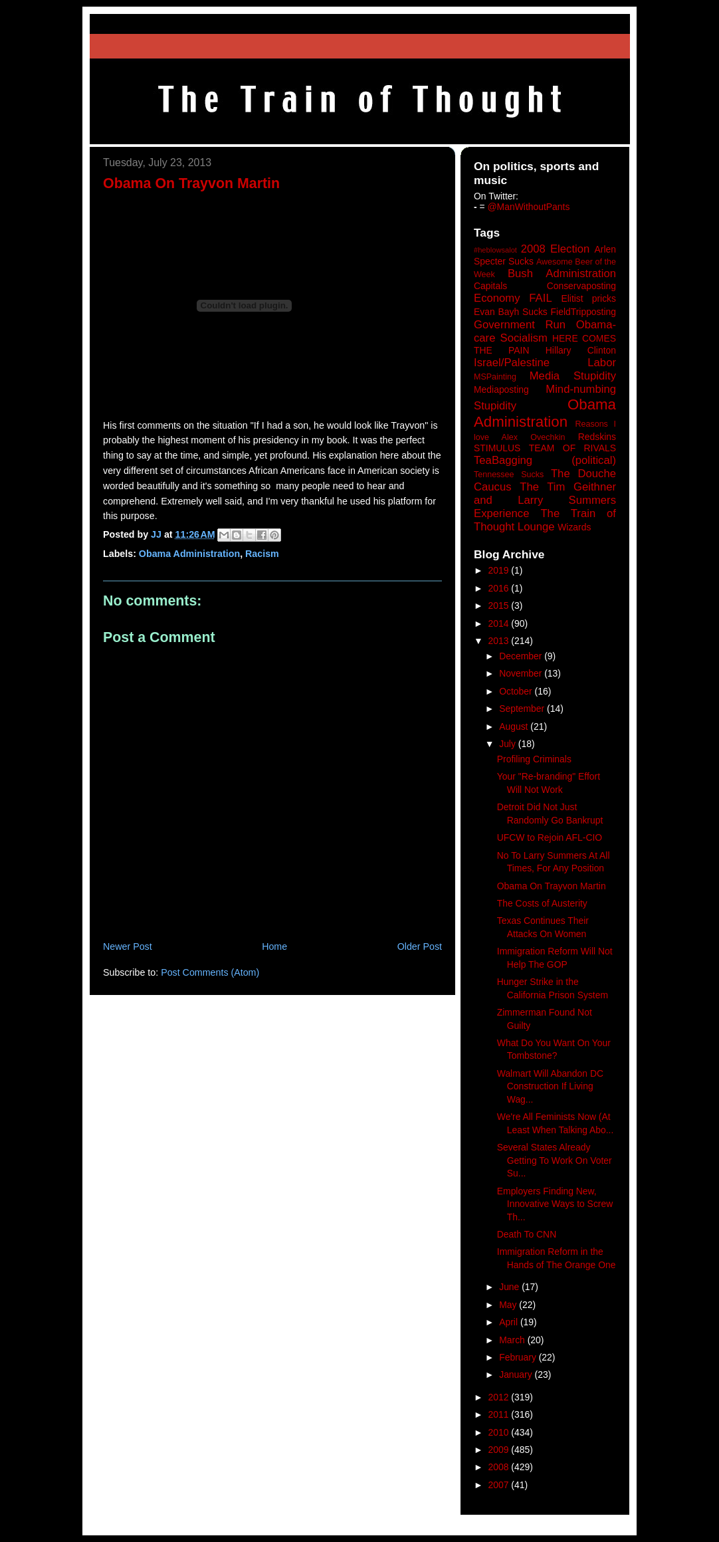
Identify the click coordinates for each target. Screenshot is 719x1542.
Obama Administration (189, 553)
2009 (500, 1449)
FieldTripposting (583, 311)
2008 (500, 1467)
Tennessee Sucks (509, 474)
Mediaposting (501, 389)
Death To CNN (526, 1234)
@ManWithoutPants (529, 206)
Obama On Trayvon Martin (551, 886)
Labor (601, 362)
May (509, 1304)
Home (274, 946)
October (516, 691)
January (516, 1374)
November (521, 673)
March (513, 1340)
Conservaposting (581, 285)
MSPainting (495, 377)
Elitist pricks (588, 298)
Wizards (574, 527)
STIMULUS (497, 448)
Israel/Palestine (512, 362)
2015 (500, 605)
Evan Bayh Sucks (511, 311)
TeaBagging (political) (545, 460)
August (514, 726)
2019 (500, 570)
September (523, 708)
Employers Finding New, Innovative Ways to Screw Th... (555, 1204)
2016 (500, 588)
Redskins (597, 436)
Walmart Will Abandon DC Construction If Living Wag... (550, 1086)
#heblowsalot (495, 250)
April (509, 1322)
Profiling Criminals (534, 759)
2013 (500, 640)
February (519, 1357)
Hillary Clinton (581, 350)
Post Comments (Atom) (210, 972)
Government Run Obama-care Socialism (545, 331)
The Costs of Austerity (542, 903)
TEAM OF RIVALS (572, 448)
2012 (500, 1397)
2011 (500, 1414)
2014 (500, 623)
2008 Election (555, 249)
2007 (500, 1485)
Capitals (490, 285)
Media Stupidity (573, 376)
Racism (262, 553)
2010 (500, 1432)
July (508, 743)
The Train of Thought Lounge (545, 520)
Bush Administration (562, 273)
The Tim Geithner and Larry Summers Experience (545, 500)
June (510, 1286)
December (521, 656)
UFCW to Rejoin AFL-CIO (549, 837)
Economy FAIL (513, 298)
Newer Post (127, 946)
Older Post (419, 946)
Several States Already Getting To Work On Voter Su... (554, 1160)
